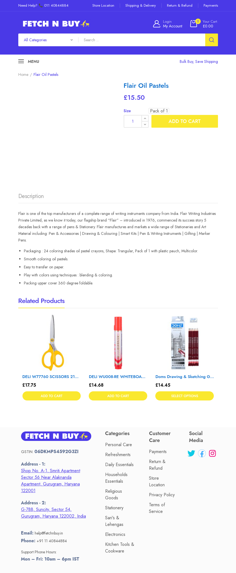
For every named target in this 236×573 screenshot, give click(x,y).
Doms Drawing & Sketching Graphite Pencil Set (184, 321)
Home (23, 74)
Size (127, 111)
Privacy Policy (162, 440)
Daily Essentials (119, 409)
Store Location (157, 426)
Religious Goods (113, 439)
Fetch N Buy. (117, 555)
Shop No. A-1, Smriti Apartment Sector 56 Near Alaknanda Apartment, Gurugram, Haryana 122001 (50, 426)
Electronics (115, 479)
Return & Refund (157, 410)
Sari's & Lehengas (114, 465)
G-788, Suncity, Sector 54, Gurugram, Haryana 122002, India (53, 457)
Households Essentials (116, 422)
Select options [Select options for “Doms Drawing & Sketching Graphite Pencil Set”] (184, 341)
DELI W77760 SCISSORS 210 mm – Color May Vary (51, 321)
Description (31, 141)
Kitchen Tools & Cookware (119, 492)
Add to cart (185, 121)
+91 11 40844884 (52, 486)
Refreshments (118, 399)
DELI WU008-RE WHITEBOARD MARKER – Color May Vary (118, 321)
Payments (158, 397)
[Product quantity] (136, 121)
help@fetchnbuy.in (49, 478)
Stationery (114, 452)
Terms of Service (157, 453)
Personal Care (118, 389)
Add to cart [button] (51, 341)
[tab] (31, 142)
